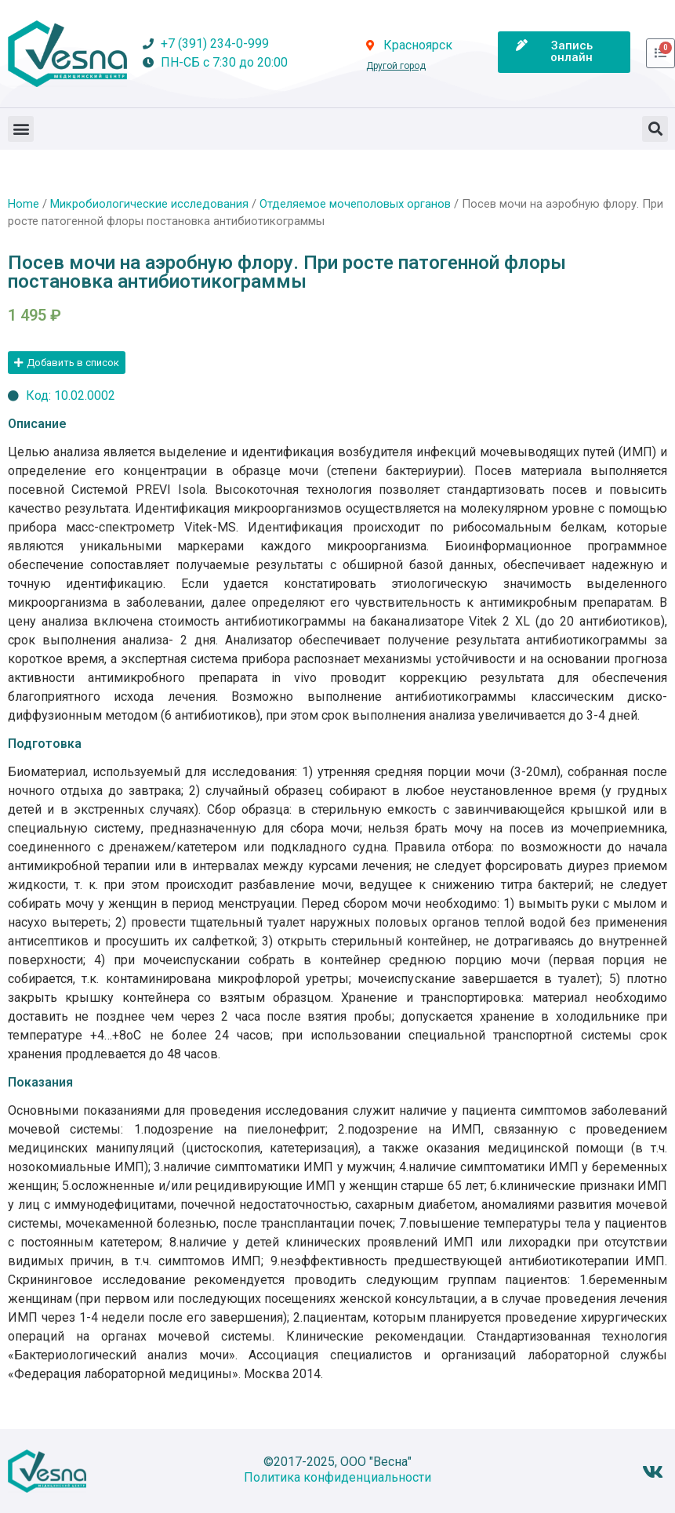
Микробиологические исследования (149, 204)
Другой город (396, 65)
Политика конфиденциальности (337, 1477)
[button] (21, 129)
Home (23, 204)
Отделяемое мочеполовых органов (355, 204)
